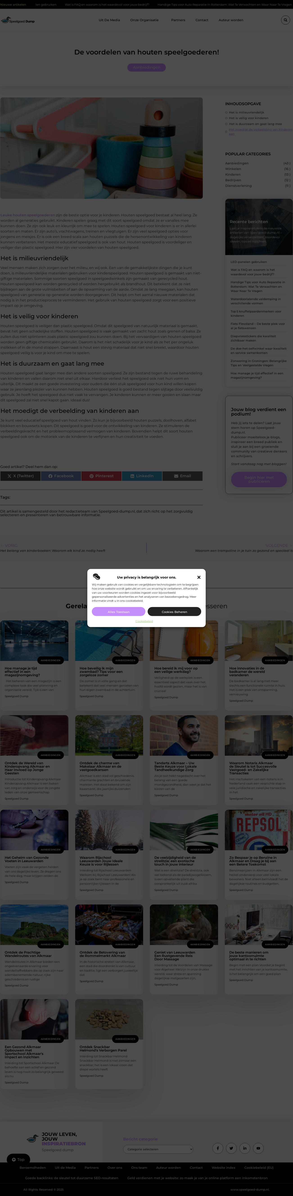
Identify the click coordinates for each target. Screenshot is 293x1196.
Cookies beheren (174, 612)
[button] (199, 577)
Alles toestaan (119, 612)
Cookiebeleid (144, 621)
